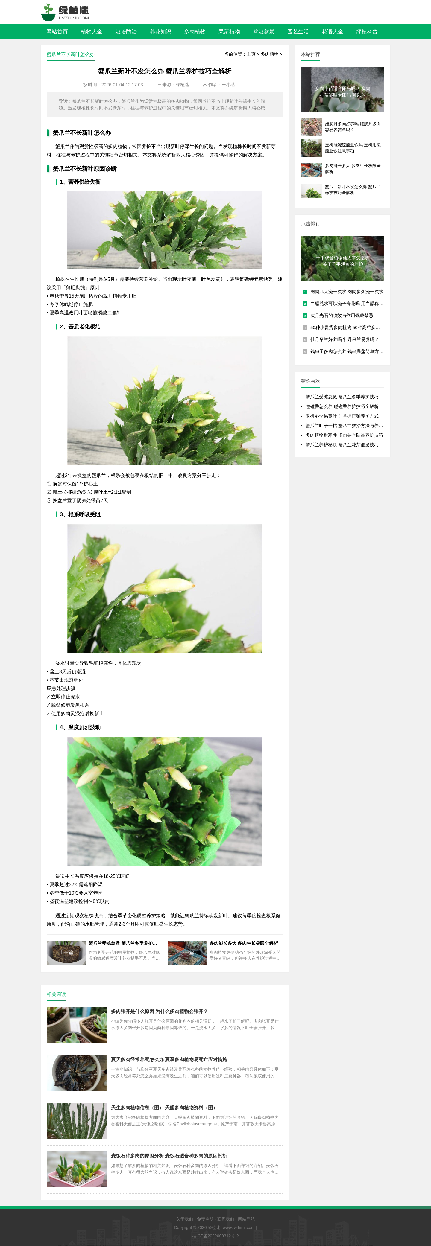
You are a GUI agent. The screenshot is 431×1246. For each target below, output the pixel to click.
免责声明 (205, 1219)
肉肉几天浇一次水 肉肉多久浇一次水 (346, 291)
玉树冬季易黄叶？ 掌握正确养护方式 (342, 415)
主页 (251, 54)
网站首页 (57, 32)
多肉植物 (195, 32)
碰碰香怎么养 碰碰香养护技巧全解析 (342, 406)
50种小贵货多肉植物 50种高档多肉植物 (349, 327)
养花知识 (160, 32)
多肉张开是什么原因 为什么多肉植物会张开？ (159, 1011)
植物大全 (91, 32)
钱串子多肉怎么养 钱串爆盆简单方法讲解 (351, 351)
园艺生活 (298, 32)
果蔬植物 (229, 32)
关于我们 (184, 1219)
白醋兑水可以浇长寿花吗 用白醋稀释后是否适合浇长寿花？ (369, 303)
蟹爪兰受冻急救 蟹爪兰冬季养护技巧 (342, 396)
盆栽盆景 (263, 32)
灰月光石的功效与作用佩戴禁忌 (341, 315)
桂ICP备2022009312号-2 (215, 1235)
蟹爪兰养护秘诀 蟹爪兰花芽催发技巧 (342, 444)
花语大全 (332, 32)
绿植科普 (367, 32)
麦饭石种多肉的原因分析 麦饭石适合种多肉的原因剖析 (169, 1155)
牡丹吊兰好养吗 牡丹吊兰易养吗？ (344, 339)
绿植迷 (182, 84)
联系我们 (225, 1219)
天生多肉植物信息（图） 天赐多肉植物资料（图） (164, 1107)
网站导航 (246, 1219)
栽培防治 (126, 32)
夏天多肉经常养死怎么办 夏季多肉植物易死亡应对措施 (169, 1059)
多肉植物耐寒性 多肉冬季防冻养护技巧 (344, 435)
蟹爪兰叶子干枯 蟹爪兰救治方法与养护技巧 (349, 425)
